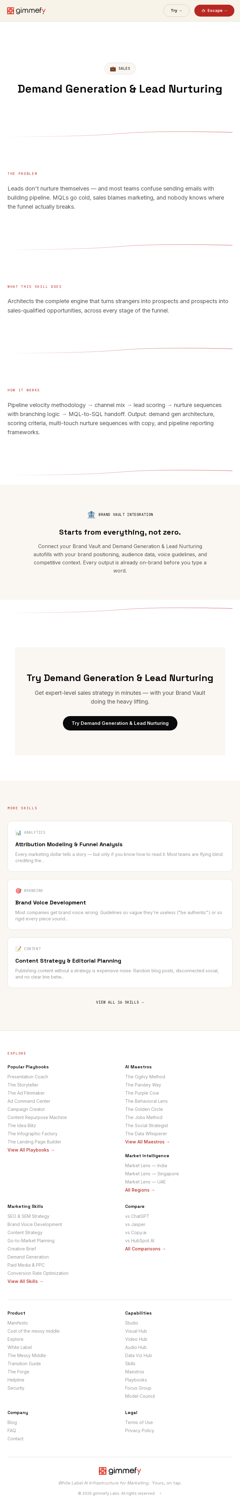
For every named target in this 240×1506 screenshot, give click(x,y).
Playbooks (136, 1379)
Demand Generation (28, 1256)
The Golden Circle (144, 1109)
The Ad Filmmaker (26, 1093)
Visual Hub (136, 1331)
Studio (131, 1322)
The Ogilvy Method (145, 1076)
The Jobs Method (143, 1117)
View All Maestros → (147, 1141)
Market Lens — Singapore (152, 1173)
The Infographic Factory (33, 1133)
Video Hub (136, 1339)
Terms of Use (139, 1422)
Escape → (214, 10)
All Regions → (140, 1190)
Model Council (140, 1396)
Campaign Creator (26, 1109)
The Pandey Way (143, 1084)
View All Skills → (25, 1281)
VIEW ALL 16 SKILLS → (120, 1002)
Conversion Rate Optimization (38, 1273)
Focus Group (138, 1388)
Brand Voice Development (35, 1224)
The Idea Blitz (22, 1125)
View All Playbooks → (31, 1149)
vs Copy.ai (135, 1232)
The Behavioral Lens (146, 1101)
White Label (20, 1347)
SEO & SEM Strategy (28, 1216)
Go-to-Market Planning (31, 1240)
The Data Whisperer (146, 1133)
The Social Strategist (146, 1125)
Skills (130, 1363)
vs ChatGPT (137, 1216)
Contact (15, 1438)
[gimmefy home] (26, 10)
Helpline (16, 1379)
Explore (15, 1339)
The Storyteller (23, 1084)
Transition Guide (24, 1363)
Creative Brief (22, 1248)
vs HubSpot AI (139, 1240)
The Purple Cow (142, 1093)
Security (16, 1388)
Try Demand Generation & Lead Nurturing (120, 723)
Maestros (134, 1371)
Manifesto (18, 1322)
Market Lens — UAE (145, 1181)
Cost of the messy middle (34, 1331)
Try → (176, 10)
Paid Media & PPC (26, 1265)
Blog (12, 1422)
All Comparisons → (145, 1248)
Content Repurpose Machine (37, 1117)
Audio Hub (136, 1347)
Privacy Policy (139, 1430)
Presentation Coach (28, 1076)
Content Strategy (25, 1232)
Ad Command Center (29, 1101)
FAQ (12, 1430)
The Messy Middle (27, 1355)
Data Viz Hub (138, 1355)
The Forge (18, 1371)
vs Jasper (135, 1224)
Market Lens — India (146, 1165)
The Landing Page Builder (34, 1141)
